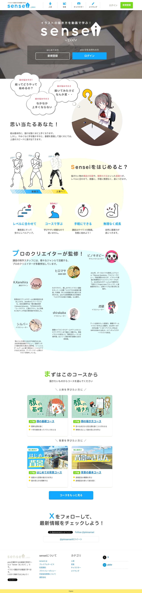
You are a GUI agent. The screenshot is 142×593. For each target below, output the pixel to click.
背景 (72, 564)
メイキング (75, 571)
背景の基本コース (91, 472)
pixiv (107, 565)
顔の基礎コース (45, 421)
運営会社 (42, 577)
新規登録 (127, 5)
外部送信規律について (47, 574)
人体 (72, 561)
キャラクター (76, 567)
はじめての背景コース (49, 472)
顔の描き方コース (91, 421)
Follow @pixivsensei (84, 532)
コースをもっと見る (71, 495)
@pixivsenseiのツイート (71, 539)
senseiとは (43, 561)
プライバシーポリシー (47, 571)
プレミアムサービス (46, 564)
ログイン (113, 5)
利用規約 (42, 567)
